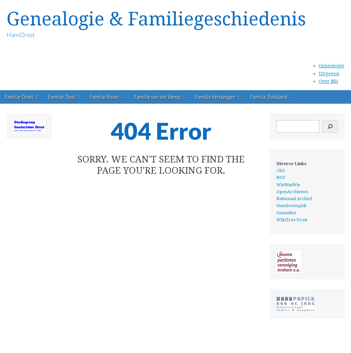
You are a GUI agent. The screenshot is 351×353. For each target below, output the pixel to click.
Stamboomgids (291, 205)
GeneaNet (286, 212)
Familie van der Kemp (157, 97)
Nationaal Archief (294, 198)
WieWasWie (288, 184)
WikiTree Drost (291, 219)
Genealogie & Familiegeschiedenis (156, 19)
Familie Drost (19, 97)
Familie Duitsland (269, 97)
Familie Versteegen (215, 97)
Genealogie (331, 65)
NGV (281, 177)
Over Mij (328, 81)
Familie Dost (61, 97)
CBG (280, 170)
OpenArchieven (292, 191)
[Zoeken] (330, 126)
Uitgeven (329, 73)
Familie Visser (104, 97)
